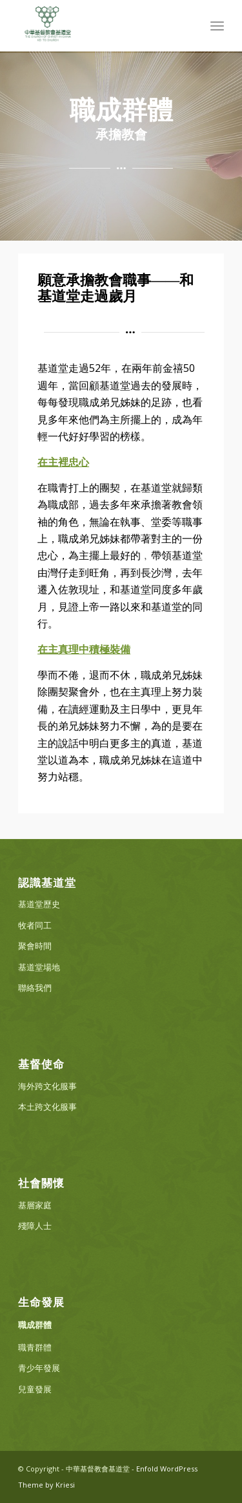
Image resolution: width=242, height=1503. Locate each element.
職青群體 (35, 1347)
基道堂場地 (39, 967)
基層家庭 (35, 1205)
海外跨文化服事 (47, 1086)
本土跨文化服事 (47, 1106)
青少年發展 (39, 1368)
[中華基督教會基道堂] (100, 25)
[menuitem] (217, 25)
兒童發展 (35, 1389)
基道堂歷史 (39, 904)
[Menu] (217, 25)
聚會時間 (35, 946)
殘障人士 (35, 1225)
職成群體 (35, 1325)
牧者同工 (35, 925)
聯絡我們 (35, 987)
